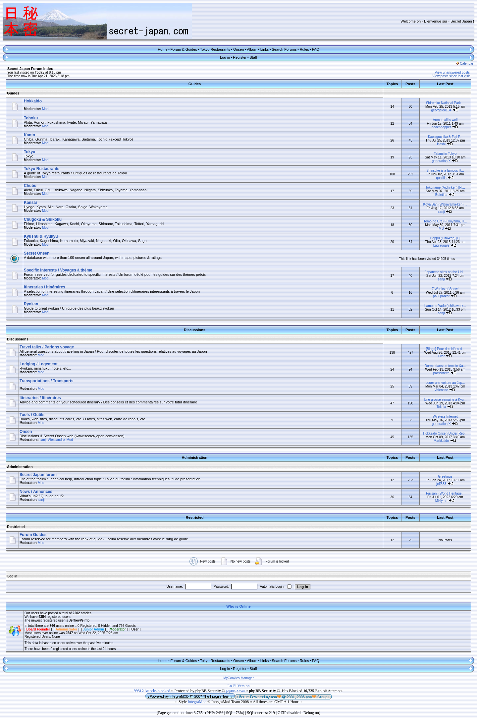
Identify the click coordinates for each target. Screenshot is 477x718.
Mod (45, 109)
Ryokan (31, 304)
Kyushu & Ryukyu (41, 236)
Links (264, 49)
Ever (441, 356)
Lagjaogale (441, 245)
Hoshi (441, 144)
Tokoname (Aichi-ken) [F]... (445, 187)
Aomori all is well (445, 120)
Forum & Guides (184, 49)
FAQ (315, 49)
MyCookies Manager (238, 678)
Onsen (238, 49)
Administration (20, 467)
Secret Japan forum (38, 474)
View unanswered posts (452, 72)
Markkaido (441, 441)
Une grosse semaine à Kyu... (445, 399)
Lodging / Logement (39, 364)
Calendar (464, 63)
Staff (253, 57)
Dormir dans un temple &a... (445, 366)
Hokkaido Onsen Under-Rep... (445, 433)
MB (441, 228)
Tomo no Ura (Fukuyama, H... (445, 221)
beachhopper (441, 127)
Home (162, 49)
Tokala (441, 407)
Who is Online (238, 606)
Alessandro (56, 440)
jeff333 (441, 484)
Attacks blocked (152, 690)
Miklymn (441, 501)
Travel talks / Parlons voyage (47, 347)
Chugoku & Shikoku (43, 219)
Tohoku (31, 118)
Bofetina (441, 195)
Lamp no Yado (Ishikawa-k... (445, 306)
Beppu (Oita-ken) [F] (445, 238)
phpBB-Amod (235, 691)
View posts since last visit (451, 76)
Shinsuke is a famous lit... (445, 170)
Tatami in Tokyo (445, 153)
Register (239, 57)
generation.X (441, 161)
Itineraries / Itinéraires (44, 287)
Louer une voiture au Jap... (445, 383)
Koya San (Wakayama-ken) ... (445, 204)
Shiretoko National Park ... (445, 103)
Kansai (30, 202)
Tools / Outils (32, 414)
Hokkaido (33, 101)
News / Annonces (36, 491)
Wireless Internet (445, 416)
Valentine (441, 390)
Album (252, 49)
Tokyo (29, 152)
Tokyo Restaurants (215, 49)
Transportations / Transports (47, 381)
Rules (304, 49)
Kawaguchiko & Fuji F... (445, 137)
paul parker (441, 296)
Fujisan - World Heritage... (445, 493)
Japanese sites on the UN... (445, 272)
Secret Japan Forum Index (30, 69)
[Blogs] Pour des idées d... (445, 349)
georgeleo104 (441, 110)
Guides (13, 93)
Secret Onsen (36, 253)
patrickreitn (441, 373)
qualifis (441, 178)
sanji (441, 211)
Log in (225, 57)
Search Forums (284, 49)
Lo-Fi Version (239, 686)
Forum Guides (33, 534)
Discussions (17, 339)
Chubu (30, 185)
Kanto (29, 135)
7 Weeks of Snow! (445, 289)
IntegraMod (198, 701)
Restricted (16, 527)
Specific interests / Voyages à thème (58, 270)
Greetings (445, 476)
